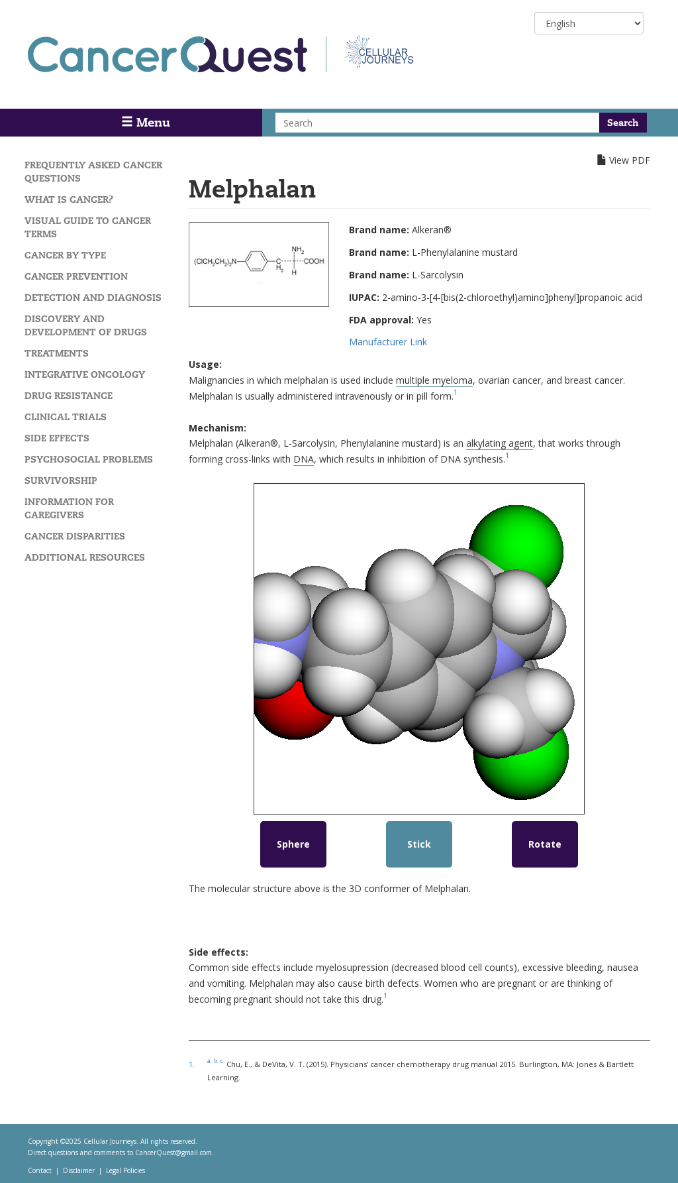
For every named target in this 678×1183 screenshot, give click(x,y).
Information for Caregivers (69, 508)
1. (192, 1064)
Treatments (56, 353)
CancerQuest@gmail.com (173, 1152)
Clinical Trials (65, 417)
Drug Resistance (68, 396)
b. (216, 1060)
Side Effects (56, 438)
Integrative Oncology (84, 374)
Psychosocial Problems (88, 459)
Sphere (293, 844)
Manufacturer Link (388, 341)
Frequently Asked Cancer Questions (93, 171)
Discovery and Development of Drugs (85, 325)
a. (209, 1060)
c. (222, 1060)
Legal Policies (125, 1170)
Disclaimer (79, 1170)
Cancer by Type (65, 255)
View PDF (629, 160)
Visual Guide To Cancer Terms (87, 227)
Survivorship (60, 480)
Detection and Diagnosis (93, 298)
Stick (419, 844)
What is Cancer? (68, 199)
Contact (40, 1170)
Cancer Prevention (76, 276)
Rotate (544, 844)
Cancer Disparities (74, 536)
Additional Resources (84, 557)
